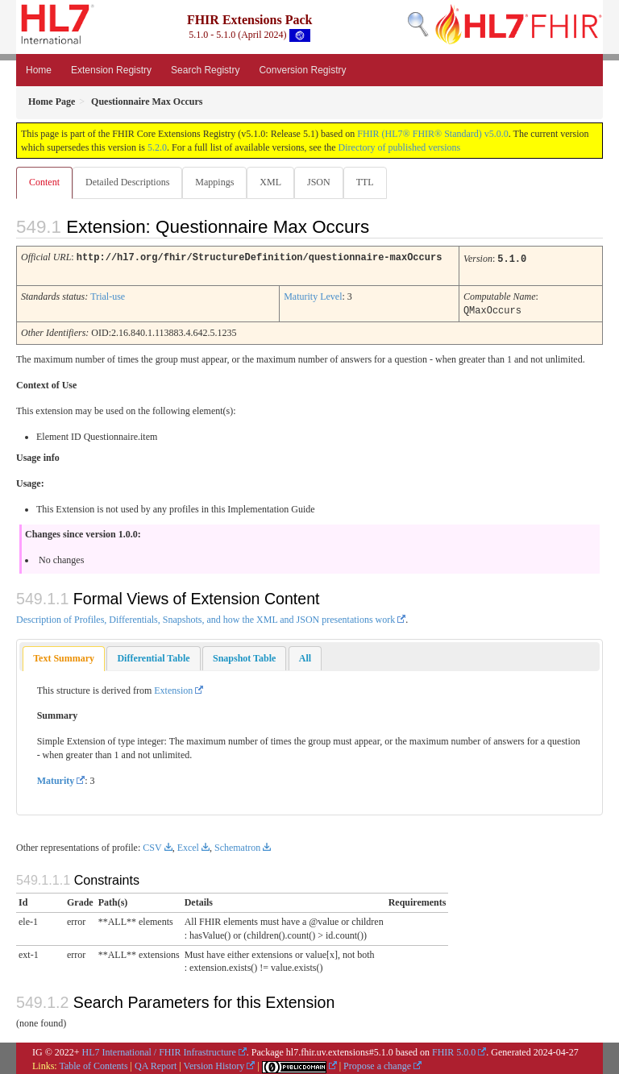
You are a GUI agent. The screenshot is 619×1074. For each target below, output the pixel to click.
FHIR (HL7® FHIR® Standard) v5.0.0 (433, 133)
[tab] (64, 656)
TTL (365, 182)
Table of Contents (93, 1063)
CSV (152, 845)
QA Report (156, 1063)
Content (44, 182)
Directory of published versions (400, 147)
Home (39, 70)
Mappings (214, 182)
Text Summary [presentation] (63, 655)
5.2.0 (157, 147)
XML (270, 182)
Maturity (56, 778)
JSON (318, 182)
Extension (173, 688)
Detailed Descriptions (127, 182)
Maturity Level (313, 295)
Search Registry (205, 70)
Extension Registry (111, 70)
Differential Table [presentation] (153, 655)
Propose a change (377, 1063)
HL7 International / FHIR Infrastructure (159, 1049)
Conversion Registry (302, 70)
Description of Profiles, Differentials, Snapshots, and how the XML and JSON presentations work (205, 617)
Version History (214, 1063)
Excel (188, 845)
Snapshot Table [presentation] (244, 655)
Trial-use (107, 295)
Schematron (237, 845)
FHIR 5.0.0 (454, 1049)
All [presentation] (305, 655)
